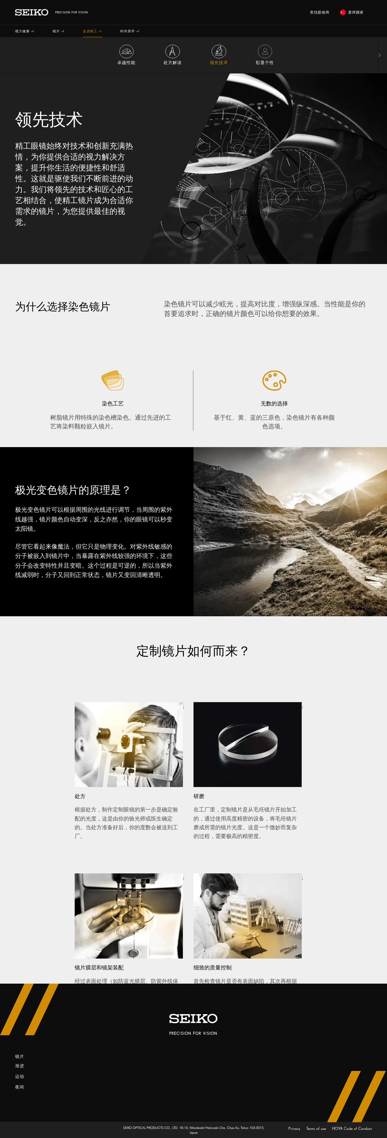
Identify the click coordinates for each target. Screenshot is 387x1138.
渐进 (19, 1066)
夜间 (19, 1087)
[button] (24, 31)
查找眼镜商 (320, 12)
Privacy (294, 1128)
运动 (19, 1076)
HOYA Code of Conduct (352, 1128)
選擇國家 (352, 12)
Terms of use (316, 1128)
